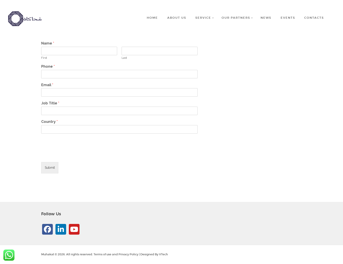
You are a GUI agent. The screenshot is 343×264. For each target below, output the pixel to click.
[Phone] (119, 74)
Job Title (50, 103)
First (44, 57)
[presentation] (75, 154)
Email (47, 85)
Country (49, 122)
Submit (50, 167)
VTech (163, 254)
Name (47, 43)
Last (124, 57)
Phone (48, 66)
